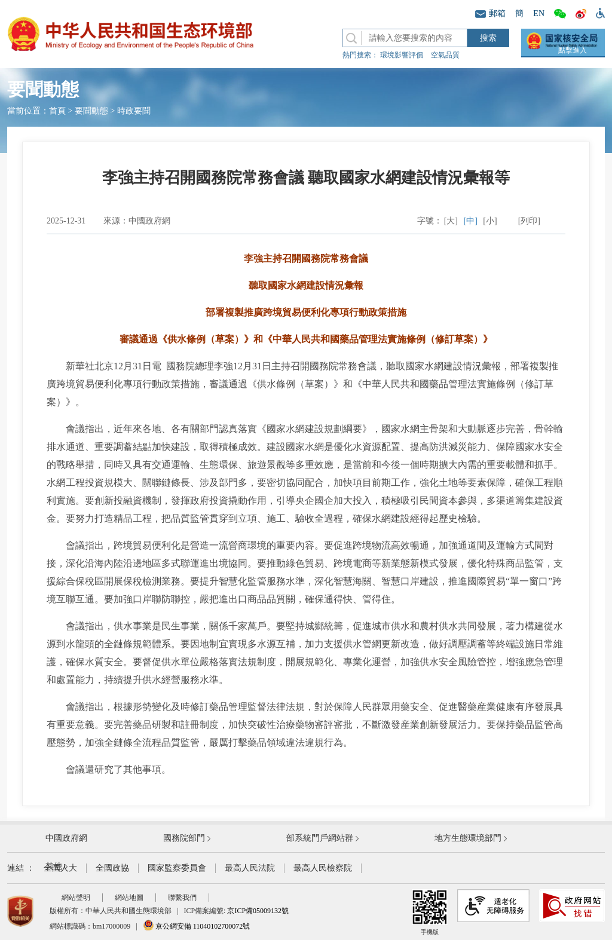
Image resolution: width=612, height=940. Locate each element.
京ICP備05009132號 (258, 911)
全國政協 (112, 868)
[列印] (529, 220)
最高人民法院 (250, 868)
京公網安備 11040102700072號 (196, 926)
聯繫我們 (182, 897)
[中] (471, 220)
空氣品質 (445, 55)
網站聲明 (76, 897)
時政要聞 (134, 110)
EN (538, 13)
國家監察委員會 (177, 868)
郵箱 (490, 13)
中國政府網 (66, 838)
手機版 (430, 912)
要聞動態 (91, 110)
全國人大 (60, 868)
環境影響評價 (401, 55)
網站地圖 (129, 897)
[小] (490, 220)
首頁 (57, 110)
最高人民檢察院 (322, 868)
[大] (451, 220)
